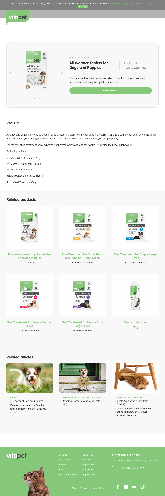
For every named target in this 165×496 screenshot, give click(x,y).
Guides (13, 397)
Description (13, 122)
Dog (71, 57)
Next (62, 73)
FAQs (62, 469)
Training (95, 397)
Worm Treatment (93, 57)
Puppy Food (88, 464)
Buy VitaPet (65, 459)
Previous (11, 73)
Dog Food (87, 459)
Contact (63, 464)
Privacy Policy (122, 3)
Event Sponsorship (68, 474)
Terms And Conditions (143, 3)
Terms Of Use (98, 488)
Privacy (83, 488)
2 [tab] (38, 98)
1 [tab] (34, 98)
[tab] (13, 123)
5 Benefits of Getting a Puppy (26, 400)
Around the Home (72, 397)
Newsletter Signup (134, 468)
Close (83, 6)
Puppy (79, 57)
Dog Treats (88, 469)
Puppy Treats (89, 474)
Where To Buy (110, 90)
